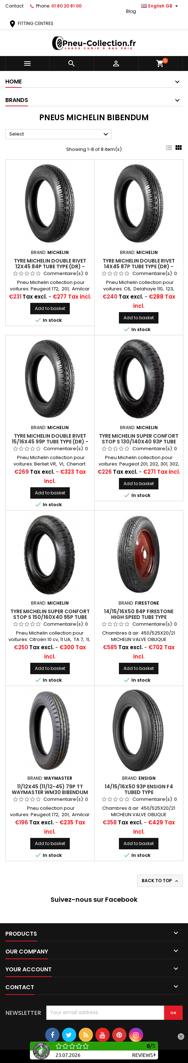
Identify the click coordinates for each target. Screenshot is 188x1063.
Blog (131, 11)
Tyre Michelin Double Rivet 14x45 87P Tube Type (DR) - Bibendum (139, 266)
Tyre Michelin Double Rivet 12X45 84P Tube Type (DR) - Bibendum (50, 266)
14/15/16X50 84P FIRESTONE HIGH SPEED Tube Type (138, 614)
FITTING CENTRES (30, 23)
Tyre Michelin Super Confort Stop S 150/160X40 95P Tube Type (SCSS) (50, 617)
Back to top (160, 881)
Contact (14, 6)
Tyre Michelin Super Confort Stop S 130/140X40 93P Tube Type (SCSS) (138, 441)
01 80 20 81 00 (66, 6)
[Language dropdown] (160, 6)
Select (59, 134)
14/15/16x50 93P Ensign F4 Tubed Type (139, 789)
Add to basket (50, 308)
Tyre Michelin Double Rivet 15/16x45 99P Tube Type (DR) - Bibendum (50, 441)
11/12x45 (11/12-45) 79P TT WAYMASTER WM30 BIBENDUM (50, 789)
